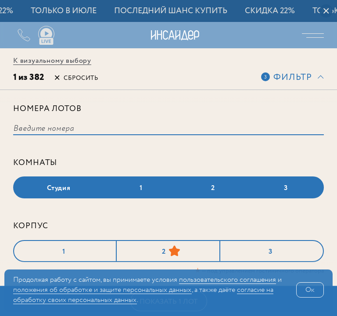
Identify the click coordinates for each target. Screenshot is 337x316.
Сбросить (81, 78)
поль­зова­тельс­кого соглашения (227, 280)
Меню (315, 35)
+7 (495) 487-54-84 (17, 35)
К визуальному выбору (52, 61)
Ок (310, 290)
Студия (59, 188)
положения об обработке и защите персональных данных (102, 290)
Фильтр (292, 77)
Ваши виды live (46, 35)
